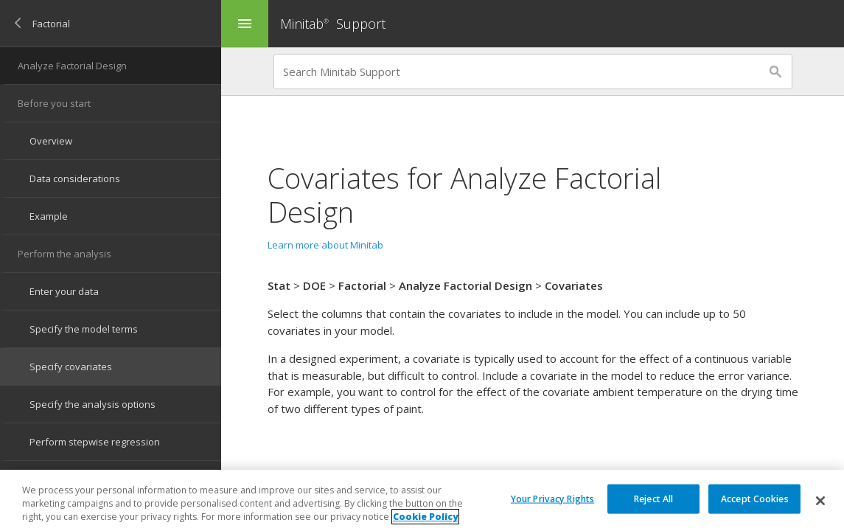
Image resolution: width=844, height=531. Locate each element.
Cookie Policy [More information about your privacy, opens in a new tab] (425, 517)
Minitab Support (333, 23)
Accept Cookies (755, 498)
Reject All (653, 498)
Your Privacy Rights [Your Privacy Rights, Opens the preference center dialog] (552, 498)
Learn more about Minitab (325, 244)
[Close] (820, 501)
